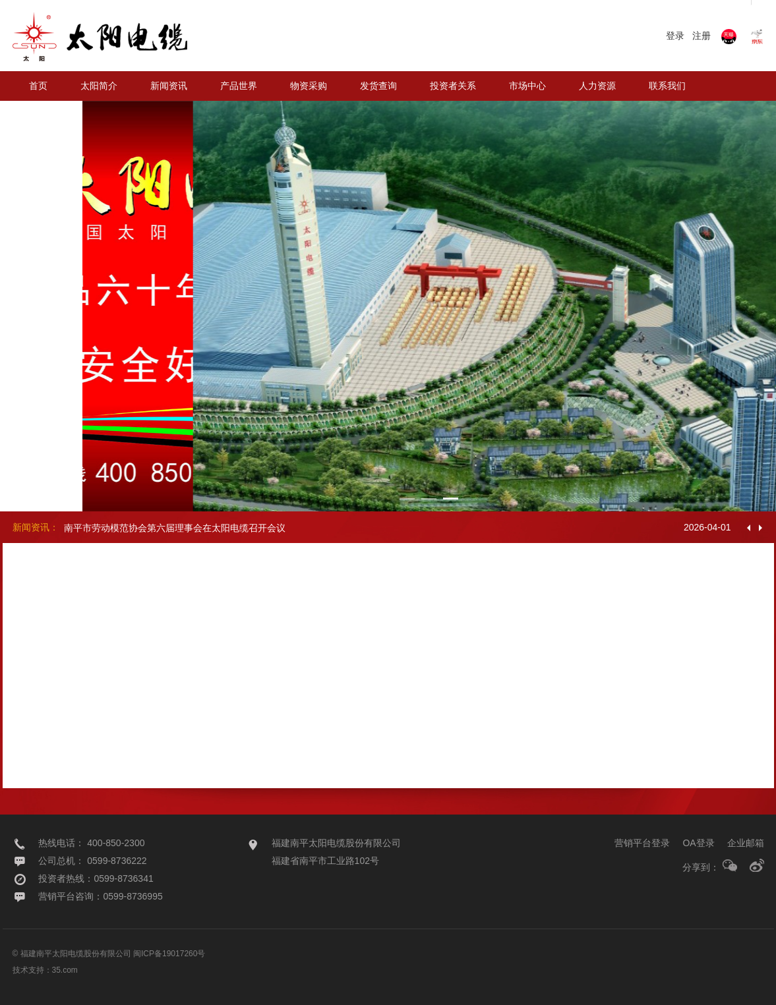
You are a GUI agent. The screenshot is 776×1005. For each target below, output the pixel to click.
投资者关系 (453, 85)
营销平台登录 (642, 843)
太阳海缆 (47, 115)
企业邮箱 (745, 843)
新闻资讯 (168, 85)
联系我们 (667, 85)
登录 (675, 35)
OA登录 (698, 843)
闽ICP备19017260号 (169, 953)
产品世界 (238, 85)
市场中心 (527, 85)
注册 (701, 35)
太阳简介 (98, 85)
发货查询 (378, 85)
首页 (38, 85)
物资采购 (308, 85)
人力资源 (597, 85)
